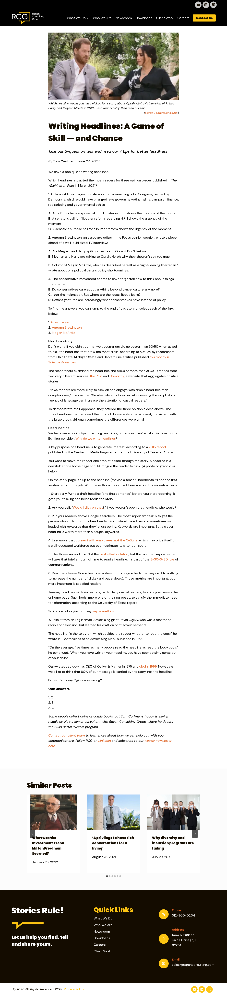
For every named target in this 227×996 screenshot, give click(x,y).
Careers (183, 18)
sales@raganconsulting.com (193, 964)
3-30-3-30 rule (162, 559)
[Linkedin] (206, 4)
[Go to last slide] (32, 834)
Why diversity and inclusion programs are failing (173, 843)
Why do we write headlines (95, 438)
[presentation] (53, 812)
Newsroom (124, 18)
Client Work (164, 18)
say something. (103, 611)
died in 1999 (148, 666)
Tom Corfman (63, 161)
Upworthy (117, 376)
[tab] (107, 876)
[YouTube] (198, 4)
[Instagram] (213, 4)
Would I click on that (88, 507)
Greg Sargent (61, 322)
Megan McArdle (63, 333)
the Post (96, 376)
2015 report (157, 447)
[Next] (195, 834)
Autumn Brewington (67, 327)
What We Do (103, 918)
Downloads (144, 18)
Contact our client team (66, 735)
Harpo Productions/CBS (161, 113)
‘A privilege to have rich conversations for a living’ (113, 843)
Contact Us (204, 18)
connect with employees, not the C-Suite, (107, 540)
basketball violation (114, 554)
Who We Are (102, 18)
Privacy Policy (74, 989)
